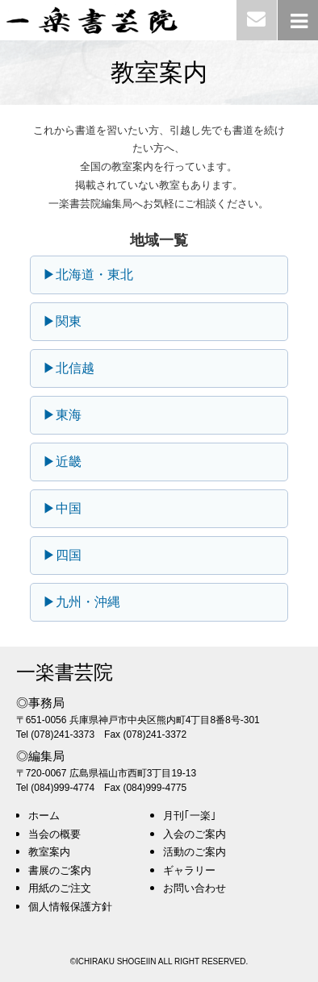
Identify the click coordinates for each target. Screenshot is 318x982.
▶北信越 (68, 368)
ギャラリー (189, 870)
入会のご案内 (194, 834)
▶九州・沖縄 (81, 602)
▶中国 (62, 508)
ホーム (44, 815)
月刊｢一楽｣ (189, 815)
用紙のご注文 (59, 888)
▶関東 (62, 321)
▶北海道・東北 (88, 274)
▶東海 (62, 415)
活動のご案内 (194, 852)
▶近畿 (62, 461)
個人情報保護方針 (70, 907)
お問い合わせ (194, 888)
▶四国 (62, 555)
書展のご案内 (59, 870)
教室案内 (49, 852)
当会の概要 (54, 834)
